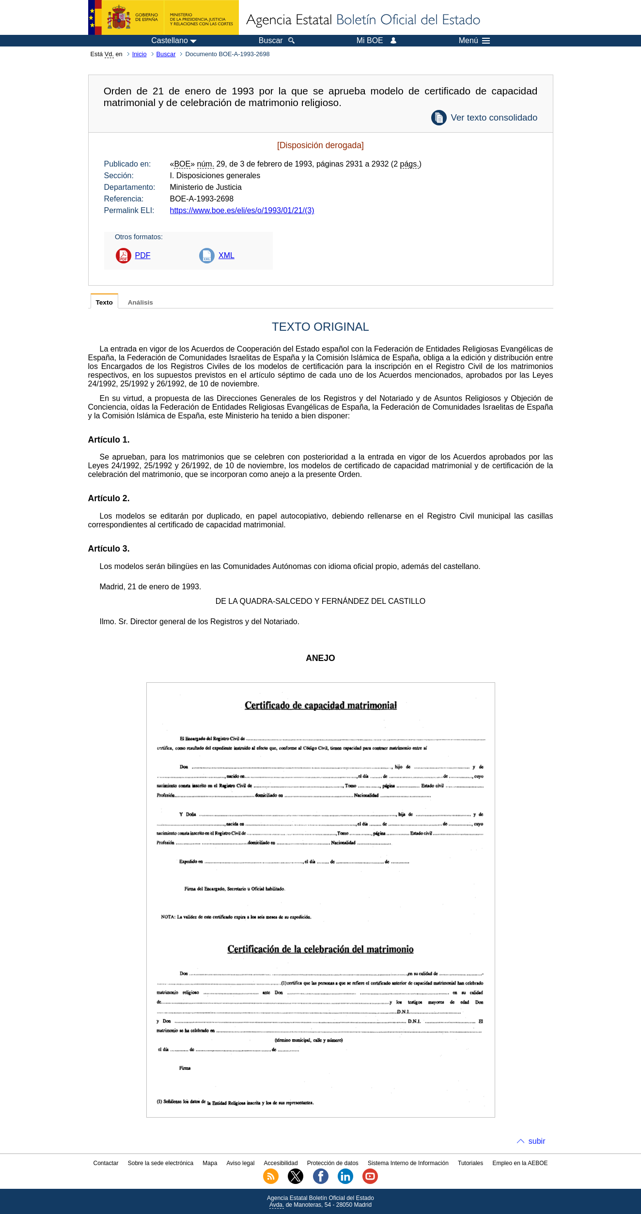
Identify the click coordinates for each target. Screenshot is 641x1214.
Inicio (139, 54)
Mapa (210, 1163)
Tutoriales (470, 1163)
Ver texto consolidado (494, 117)
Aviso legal (241, 1163)
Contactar (105, 1163)
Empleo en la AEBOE (519, 1163)
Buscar (166, 54)
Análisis (140, 302)
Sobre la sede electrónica (160, 1163)
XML (227, 255)
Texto (104, 302)
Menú (474, 41)
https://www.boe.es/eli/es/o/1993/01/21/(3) (242, 210)
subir (537, 1141)
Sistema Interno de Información (408, 1163)
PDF (143, 255)
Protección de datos (333, 1163)
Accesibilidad (281, 1163)
